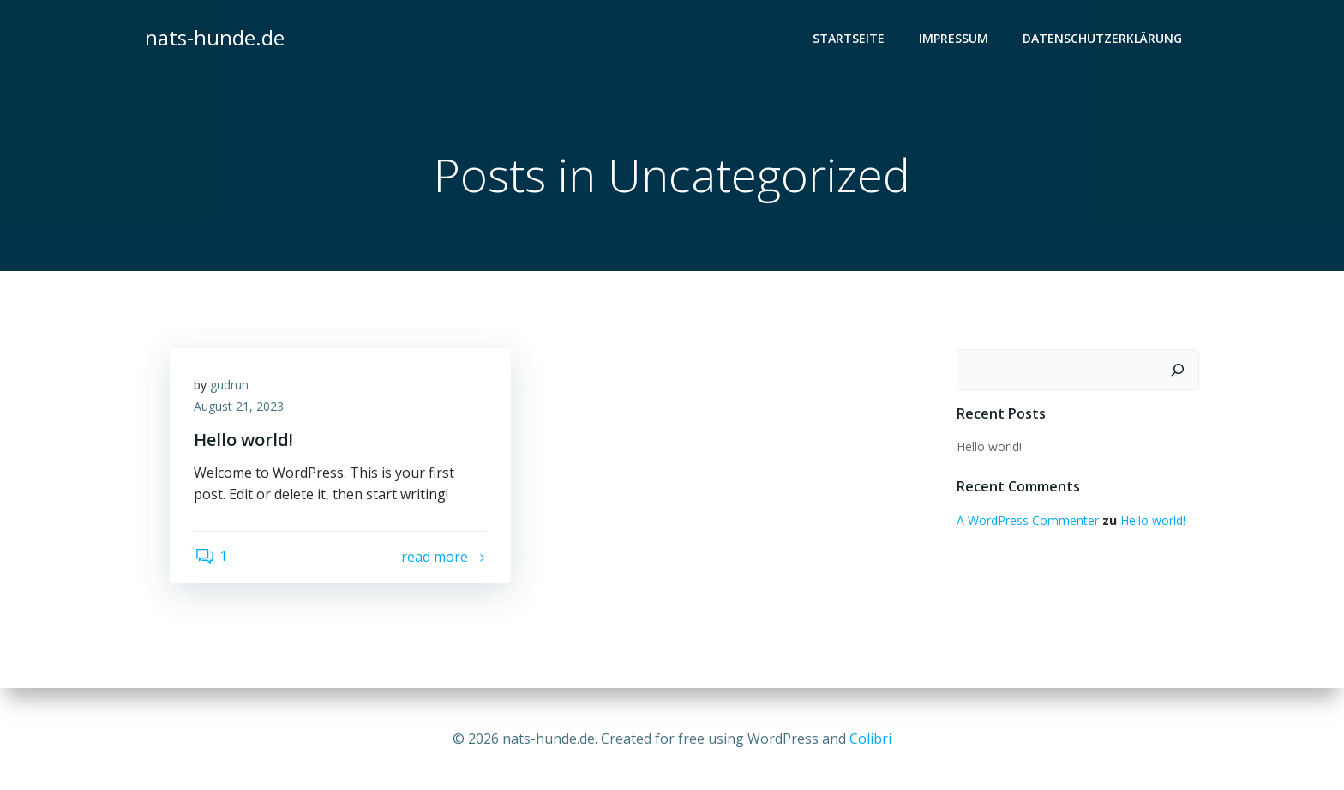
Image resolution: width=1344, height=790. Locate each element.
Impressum (954, 39)
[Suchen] (1178, 370)
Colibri (870, 738)
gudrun (231, 386)
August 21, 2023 (240, 409)
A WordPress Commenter (1027, 521)
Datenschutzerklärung (1103, 39)
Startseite (849, 39)
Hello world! (988, 446)
